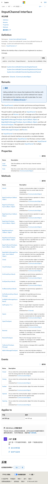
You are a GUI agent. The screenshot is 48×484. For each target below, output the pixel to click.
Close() (4, 259)
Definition (5, 20)
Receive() (4, 330)
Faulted (4, 386)
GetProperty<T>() (7, 305)
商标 (22, 481)
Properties (6, 25)
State (3, 169)
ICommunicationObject (23, 77)
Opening (4, 401)
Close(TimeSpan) (6, 267)
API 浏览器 (16, 6)
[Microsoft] (24, 2)
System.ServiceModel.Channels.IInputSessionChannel (24, 72)
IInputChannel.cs (11, 46)
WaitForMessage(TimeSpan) (10, 130)
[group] (24, 61)
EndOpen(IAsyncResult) (8, 281)
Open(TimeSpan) (7, 321)
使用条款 (16, 481)
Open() (4, 314)
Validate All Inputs (20, 100)
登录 (45, 2)
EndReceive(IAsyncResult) (9, 289)
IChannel (12, 77)
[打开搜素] (41, 2)
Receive (16, 114)
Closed (4, 372)
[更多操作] (45, 6)
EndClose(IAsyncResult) (8, 274)
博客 (19, 479)
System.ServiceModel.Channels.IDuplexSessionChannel (24, 69)
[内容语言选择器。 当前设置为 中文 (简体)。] (6, 474)
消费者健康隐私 (5, 481)
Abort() (4, 188)
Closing (4, 379)
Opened (4, 394)
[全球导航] (2, 2)
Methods (5, 27)
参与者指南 (32, 433)
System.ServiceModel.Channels (17, 39)
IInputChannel (8, 105)
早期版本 (12, 479)
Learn (3, 6)
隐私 (29, 479)
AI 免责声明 (4, 479)
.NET (9, 6)
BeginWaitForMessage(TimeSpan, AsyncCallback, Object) (19, 119)
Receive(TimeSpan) (7, 124)
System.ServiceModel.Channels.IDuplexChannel (22, 67)
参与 (25, 479)
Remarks (5, 22)
